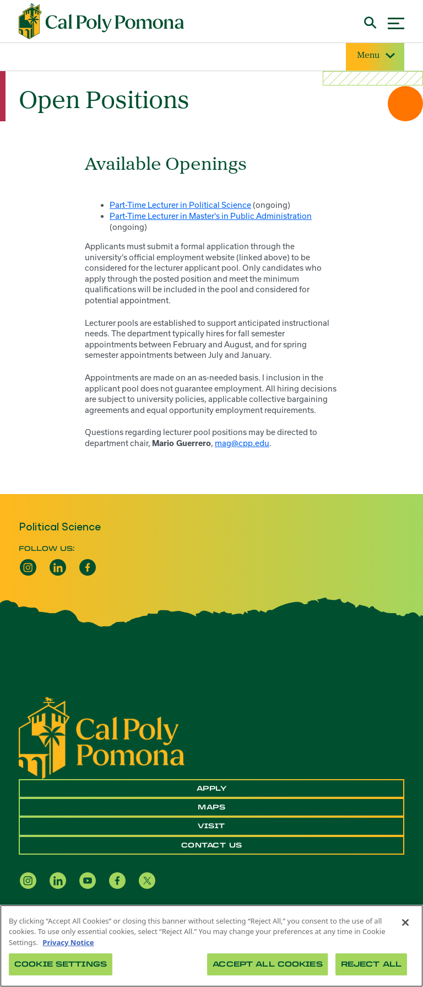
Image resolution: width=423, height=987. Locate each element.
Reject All (371, 964)
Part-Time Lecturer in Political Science (180, 205)
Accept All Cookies (267, 964)
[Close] (405, 922)
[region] (211, 946)
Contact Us (211, 845)
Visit (211, 826)
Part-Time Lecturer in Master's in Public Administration (211, 216)
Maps (211, 807)
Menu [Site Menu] (375, 56)
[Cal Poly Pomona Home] (101, 21)
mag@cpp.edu (242, 443)
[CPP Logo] (102, 737)
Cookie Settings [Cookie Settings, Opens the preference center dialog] (60, 964)
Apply (212, 788)
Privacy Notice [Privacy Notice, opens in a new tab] (68, 942)
